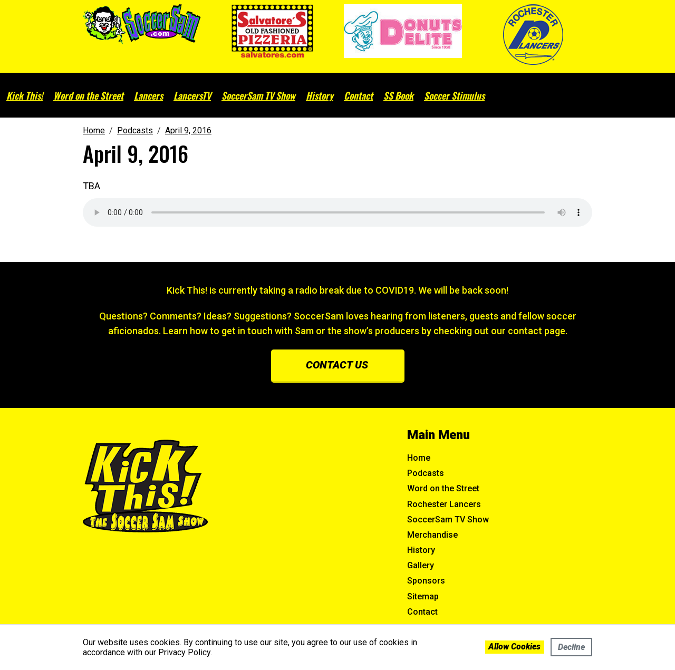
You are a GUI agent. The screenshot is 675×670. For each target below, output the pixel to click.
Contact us (337, 364)
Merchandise (432, 535)
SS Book (398, 95)
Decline (571, 647)
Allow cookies (514, 647)
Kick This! (24, 95)
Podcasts (425, 473)
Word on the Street (88, 95)
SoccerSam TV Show (258, 95)
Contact (358, 95)
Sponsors (426, 581)
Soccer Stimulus (454, 95)
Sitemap (423, 596)
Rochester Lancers (444, 504)
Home (418, 458)
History (319, 95)
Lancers (148, 95)
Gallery (420, 565)
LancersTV (192, 95)
